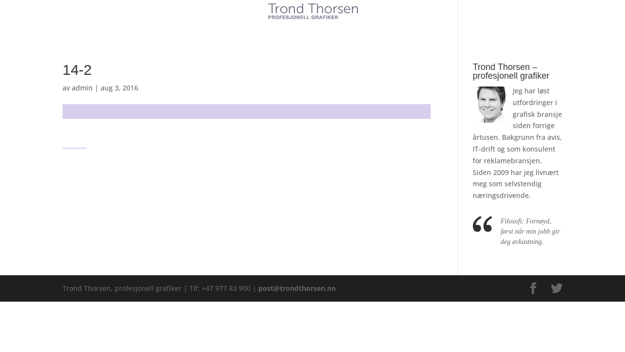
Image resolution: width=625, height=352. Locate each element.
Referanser (335, 28)
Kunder (238, 28)
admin (82, 87)
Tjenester (283, 28)
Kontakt (385, 28)
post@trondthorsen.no (297, 288)
